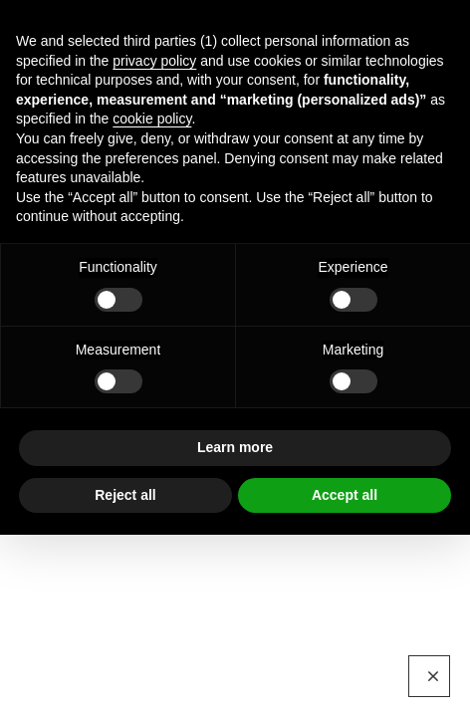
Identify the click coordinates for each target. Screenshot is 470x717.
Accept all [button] (344, 495)
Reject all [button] (125, 495)
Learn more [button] (235, 447)
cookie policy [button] (152, 118)
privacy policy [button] (154, 61)
